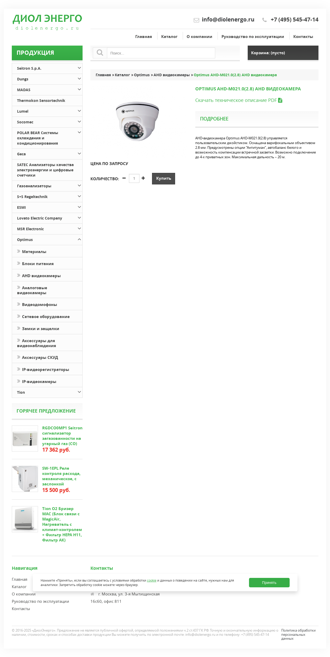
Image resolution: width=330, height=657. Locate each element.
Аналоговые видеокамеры (32, 289)
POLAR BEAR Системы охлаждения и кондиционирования (49, 137)
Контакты (303, 36)
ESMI (49, 206)
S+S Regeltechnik (49, 196)
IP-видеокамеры (37, 381)
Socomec (49, 121)
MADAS (49, 89)
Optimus (49, 239)
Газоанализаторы (49, 185)
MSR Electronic (49, 228)
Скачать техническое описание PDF (238, 100)
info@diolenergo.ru (228, 19)
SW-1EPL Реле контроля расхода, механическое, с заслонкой (61, 476)
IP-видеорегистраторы (43, 369)
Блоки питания (35, 263)
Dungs (49, 78)
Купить (163, 178)
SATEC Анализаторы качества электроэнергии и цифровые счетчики (45, 170)
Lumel (49, 110)
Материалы (31, 251)
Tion (49, 391)
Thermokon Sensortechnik (41, 100)
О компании (199, 36)
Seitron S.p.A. (49, 67)
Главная (143, 36)
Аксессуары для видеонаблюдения (36, 342)
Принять (269, 583)
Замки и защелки (38, 328)
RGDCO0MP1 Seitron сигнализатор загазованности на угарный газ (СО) (62, 435)
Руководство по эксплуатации (252, 36)
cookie (151, 580)
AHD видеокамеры (39, 275)
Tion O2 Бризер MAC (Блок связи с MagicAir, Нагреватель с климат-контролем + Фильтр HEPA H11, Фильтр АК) (62, 524)
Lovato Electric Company (49, 217)
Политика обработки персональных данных (298, 634)
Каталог (169, 36)
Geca (49, 153)
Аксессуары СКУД (37, 357)
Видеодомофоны (37, 304)
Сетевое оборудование (43, 316)
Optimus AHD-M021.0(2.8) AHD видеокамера (235, 75)
